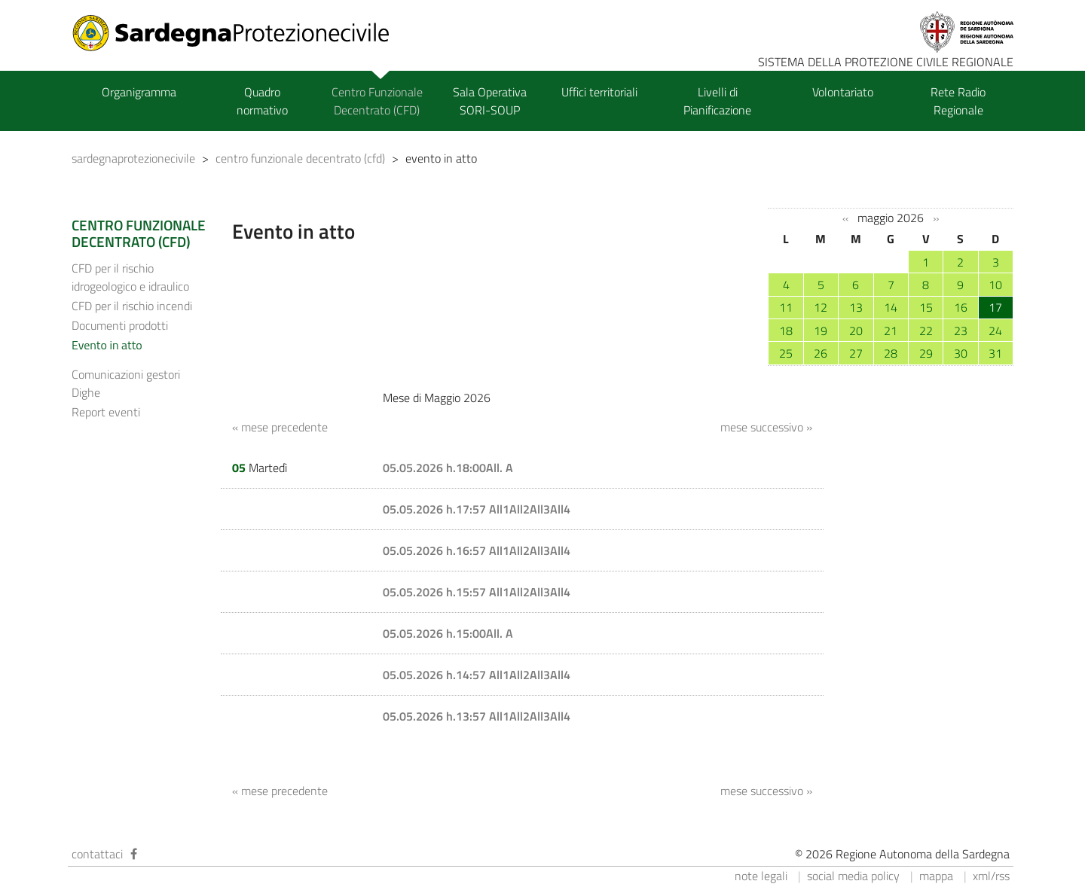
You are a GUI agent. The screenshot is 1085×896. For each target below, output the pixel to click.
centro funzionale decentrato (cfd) (300, 158)
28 (890, 353)
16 (960, 307)
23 (960, 331)
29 (926, 353)
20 (856, 331)
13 (856, 307)
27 (856, 353)
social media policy (853, 876)
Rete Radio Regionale (958, 101)
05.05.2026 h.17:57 (436, 509)
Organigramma (139, 92)
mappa (936, 876)
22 (926, 331)
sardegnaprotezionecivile (133, 158)
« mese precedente (280, 427)
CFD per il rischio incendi (132, 306)
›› (936, 218)
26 (820, 353)
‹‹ (845, 218)
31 (995, 353)
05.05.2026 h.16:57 (436, 550)
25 (786, 353)
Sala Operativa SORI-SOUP (490, 101)
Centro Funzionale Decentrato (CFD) (377, 101)
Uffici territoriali (599, 92)
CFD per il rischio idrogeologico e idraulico (130, 277)
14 (890, 307)
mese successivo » (766, 427)
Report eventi (106, 412)
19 (820, 331)
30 (960, 353)
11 (786, 307)
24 (995, 331)
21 (890, 331)
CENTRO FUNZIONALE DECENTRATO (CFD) (139, 233)
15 (926, 307)
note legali (761, 876)
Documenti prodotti (120, 325)
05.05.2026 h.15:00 (434, 633)
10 (995, 285)
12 (820, 307)
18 (786, 331)
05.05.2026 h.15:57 (436, 592)
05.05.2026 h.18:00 (434, 468)
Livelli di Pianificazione (717, 101)
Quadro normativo (262, 101)
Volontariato (842, 92)
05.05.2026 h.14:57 (436, 675)
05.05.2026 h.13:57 (436, 716)
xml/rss (991, 876)
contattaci (97, 854)
